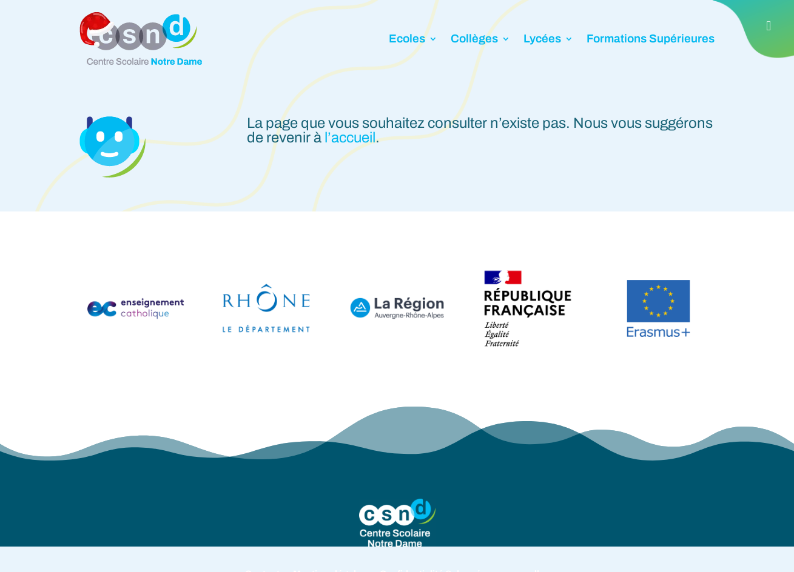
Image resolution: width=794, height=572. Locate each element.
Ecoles (407, 38)
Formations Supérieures (651, 38)
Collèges (474, 38)
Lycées (542, 38)
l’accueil (350, 137)
